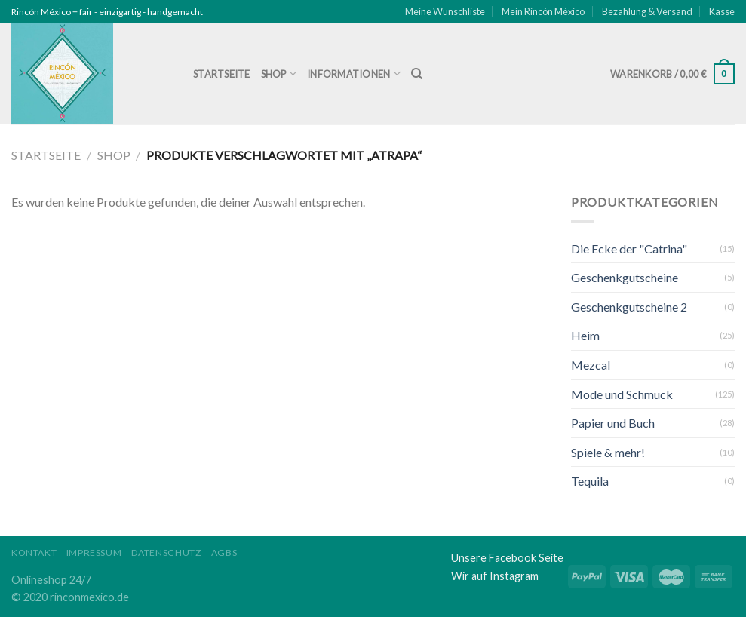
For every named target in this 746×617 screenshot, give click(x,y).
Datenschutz (166, 552)
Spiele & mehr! (608, 452)
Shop (278, 73)
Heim (585, 335)
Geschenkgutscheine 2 (629, 306)
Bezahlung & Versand (647, 11)
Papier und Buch (613, 423)
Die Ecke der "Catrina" (629, 248)
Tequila (590, 481)
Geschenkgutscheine (624, 277)
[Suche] (416, 74)
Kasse (722, 11)
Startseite (221, 74)
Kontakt (34, 552)
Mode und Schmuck (622, 394)
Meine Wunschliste (445, 11)
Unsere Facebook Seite (507, 557)
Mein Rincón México (543, 11)
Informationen (354, 73)
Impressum (94, 552)
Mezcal (590, 365)
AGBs (224, 552)
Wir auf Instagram (495, 575)
